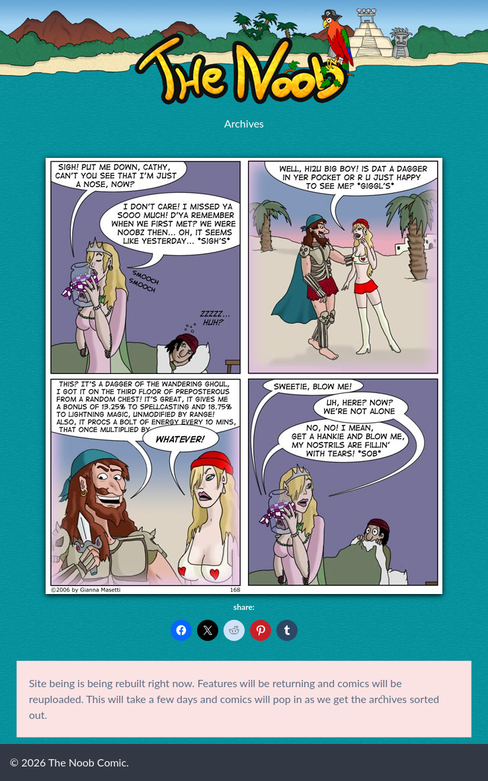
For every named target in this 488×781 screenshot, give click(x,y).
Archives (244, 123)
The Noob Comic (244, 57)
